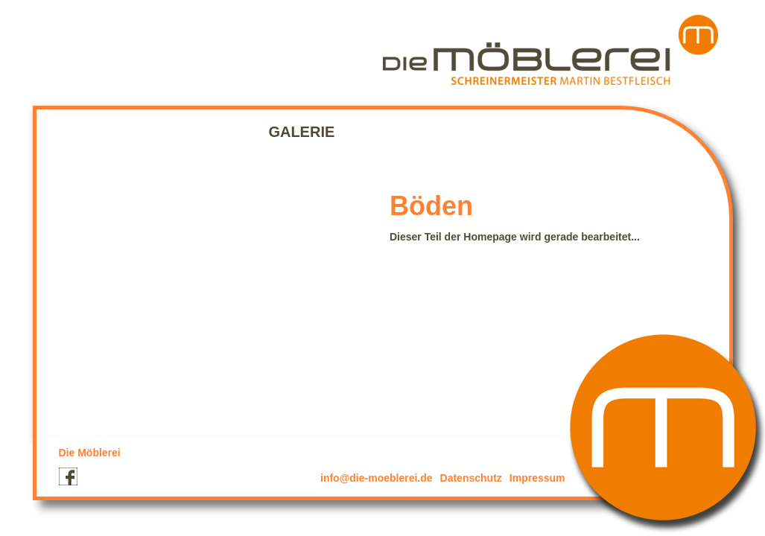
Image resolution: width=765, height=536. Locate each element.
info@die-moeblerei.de (376, 478)
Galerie (301, 131)
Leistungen (205, 131)
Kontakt (385, 131)
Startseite (97, 131)
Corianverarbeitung (140, 146)
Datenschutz (471, 478)
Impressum (537, 478)
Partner (472, 131)
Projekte (71, 162)
